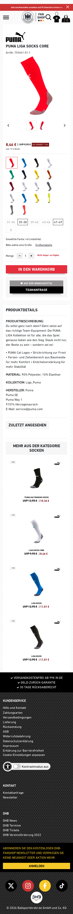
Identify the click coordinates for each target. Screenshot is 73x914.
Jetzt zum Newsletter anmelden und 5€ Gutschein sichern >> (36, 7)
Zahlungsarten (13, 712)
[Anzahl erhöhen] (31, 256)
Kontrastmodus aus (35, 766)
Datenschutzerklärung (18, 741)
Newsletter (10, 797)
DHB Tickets (11, 830)
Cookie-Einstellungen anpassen (24, 755)
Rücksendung (12, 726)
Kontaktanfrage (13, 792)
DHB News (10, 820)
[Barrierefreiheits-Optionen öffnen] (8, 766)
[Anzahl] (25, 256)
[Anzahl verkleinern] (20, 256)
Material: (13, 374)
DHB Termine (12, 825)
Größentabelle (43, 245)
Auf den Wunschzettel (36, 283)
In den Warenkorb (36, 269)
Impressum (11, 745)
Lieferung (9, 722)
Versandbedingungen (17, 717)
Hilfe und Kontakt (14, 707)
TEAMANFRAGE (36, 290)
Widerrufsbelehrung (16, 736)
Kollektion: (15, 382)
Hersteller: (15, 390)
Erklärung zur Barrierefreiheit (23, 750)
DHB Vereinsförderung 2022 (22, 835)
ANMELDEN (36, 866)
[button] (6, 17)
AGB (6, 731)
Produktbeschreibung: (25, 321)
